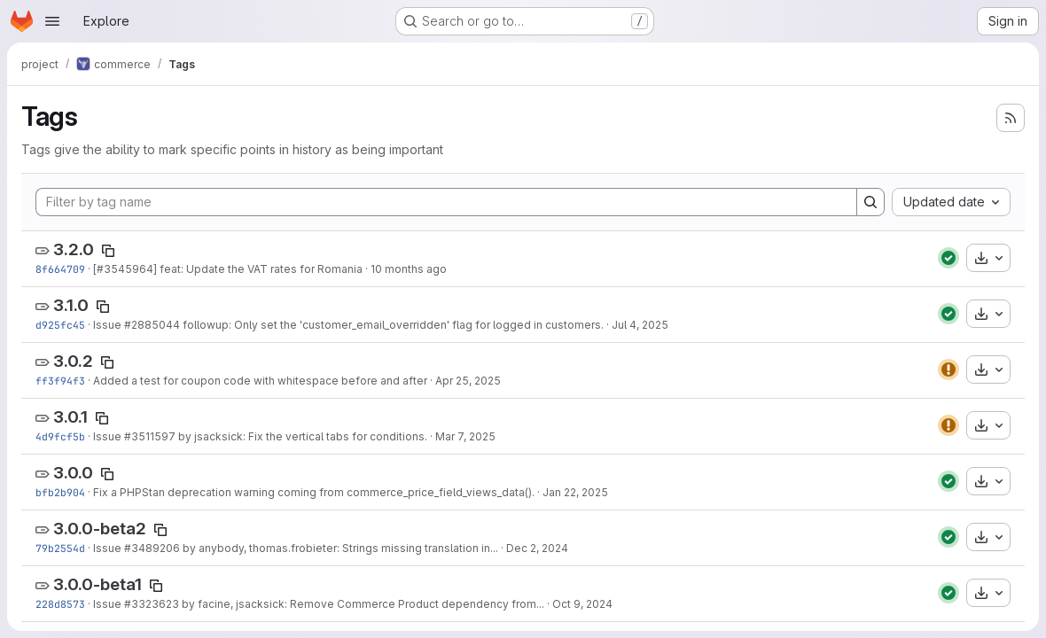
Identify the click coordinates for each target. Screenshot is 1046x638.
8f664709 (60, 269)
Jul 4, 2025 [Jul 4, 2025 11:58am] (640, 324)
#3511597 (150, 436)
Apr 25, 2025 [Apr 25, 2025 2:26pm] (468, 380)
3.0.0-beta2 (99, 528)
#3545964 (125, 269)
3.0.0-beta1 (97, 584)
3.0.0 (73, 473)
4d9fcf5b (60, 436)
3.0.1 (70, 417)
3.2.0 (73, 249)
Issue (108, 324)
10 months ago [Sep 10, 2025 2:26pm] (409, 269)
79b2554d (60, 548)
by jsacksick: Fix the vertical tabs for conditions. (301, 436)
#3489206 (152, 548)
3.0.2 (73, 361)
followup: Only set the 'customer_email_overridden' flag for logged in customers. (392, 324)
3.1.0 (71, 305)
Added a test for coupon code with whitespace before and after (260, 380)
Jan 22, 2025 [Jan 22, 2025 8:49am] (575, 492)
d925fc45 (60, 324)
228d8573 (60, 604)
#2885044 (152, 324)
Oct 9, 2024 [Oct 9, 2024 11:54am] (582, 604)
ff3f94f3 (60, 380)
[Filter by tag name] (446, 202)
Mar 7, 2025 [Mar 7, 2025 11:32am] (465, 436)
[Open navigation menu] (52, 21)
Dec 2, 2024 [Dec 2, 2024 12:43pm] (537, 548)
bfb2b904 (60, 492)
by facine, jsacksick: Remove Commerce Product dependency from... (361, 604)
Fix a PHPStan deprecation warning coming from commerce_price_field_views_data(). (314, 492)
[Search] (870, 202)
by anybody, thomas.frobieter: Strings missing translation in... (339, 548)
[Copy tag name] (108, 250)
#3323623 (151, 604)
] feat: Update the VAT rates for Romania (258, 269)
